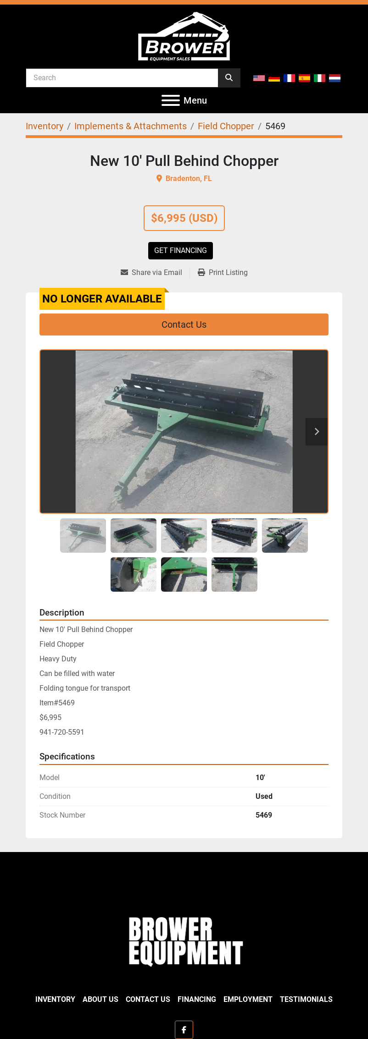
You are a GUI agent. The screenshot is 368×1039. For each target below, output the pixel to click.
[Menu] (171, 100)
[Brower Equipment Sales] (184, 939)
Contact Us (184, 324)
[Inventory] (44, 126)
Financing (197, 999)
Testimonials (306, 999)
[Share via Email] (155, 273)
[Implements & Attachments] (130, 126)
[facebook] (184, 1030)
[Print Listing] (222, 273)
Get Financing (180, 250)
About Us (100, 999)
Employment (248, 999)
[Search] (122, 77)
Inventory (55, 999)
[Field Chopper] (226, 126)
